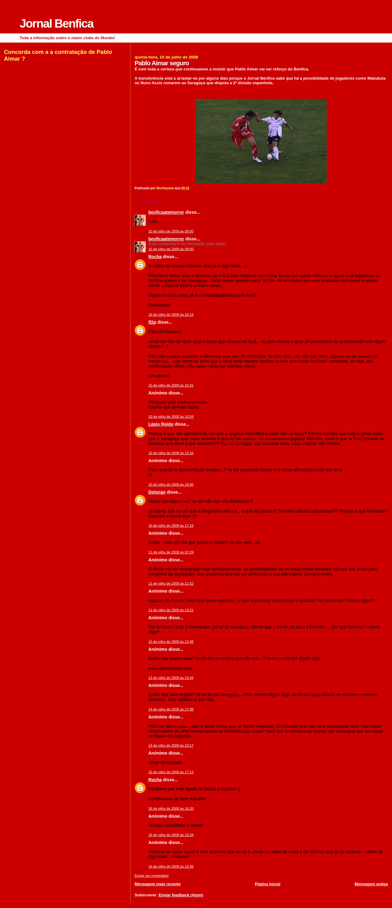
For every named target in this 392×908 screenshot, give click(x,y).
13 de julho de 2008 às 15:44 (171, 678)
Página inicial (267, 884)
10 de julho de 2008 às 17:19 (171, 525)
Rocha (155, 256)
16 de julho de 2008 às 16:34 (171, 835)
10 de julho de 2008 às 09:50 (171, 231)
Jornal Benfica (56, 23)
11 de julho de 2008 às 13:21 (171, 610)
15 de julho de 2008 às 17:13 (171, 772)
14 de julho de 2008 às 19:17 (171, 745)
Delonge (156, 492)
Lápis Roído (160, 424)
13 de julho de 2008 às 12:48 (171, 641)
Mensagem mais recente (157, 884)
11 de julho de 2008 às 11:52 (171, 583)
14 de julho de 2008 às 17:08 (171, 709)
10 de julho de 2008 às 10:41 (171, 385)
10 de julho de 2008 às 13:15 (171, 453)
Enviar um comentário (151, 875)
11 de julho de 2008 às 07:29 (171, 552)
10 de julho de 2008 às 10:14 (171, 314)
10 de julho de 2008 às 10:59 (171, 416)
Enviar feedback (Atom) (181, 895)
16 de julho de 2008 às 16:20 (171, 808)
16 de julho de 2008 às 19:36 (171, 866)
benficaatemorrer (166, 212)
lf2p (152, 322)
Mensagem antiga (371, 884)
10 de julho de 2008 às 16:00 (171, 484)
